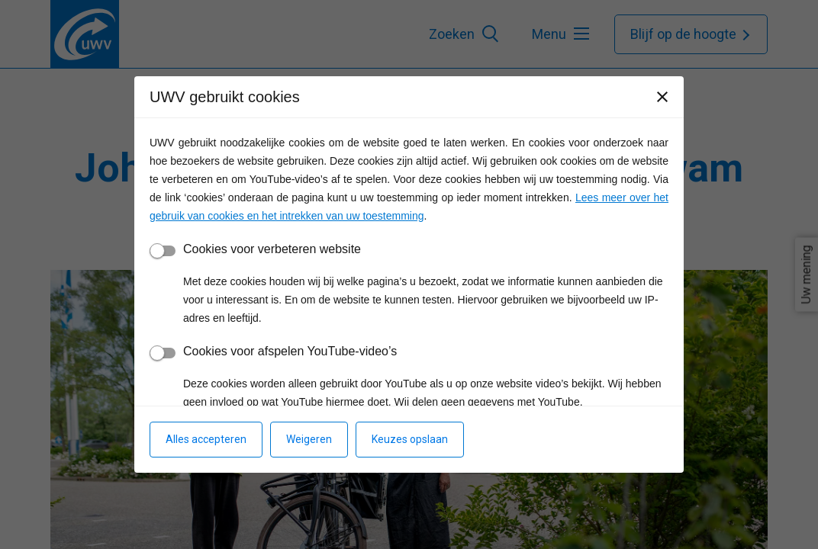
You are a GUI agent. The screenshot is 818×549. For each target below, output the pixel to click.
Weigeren (309, 439)
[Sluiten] (662, 97)
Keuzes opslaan (410, 439)
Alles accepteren (206, 439)
